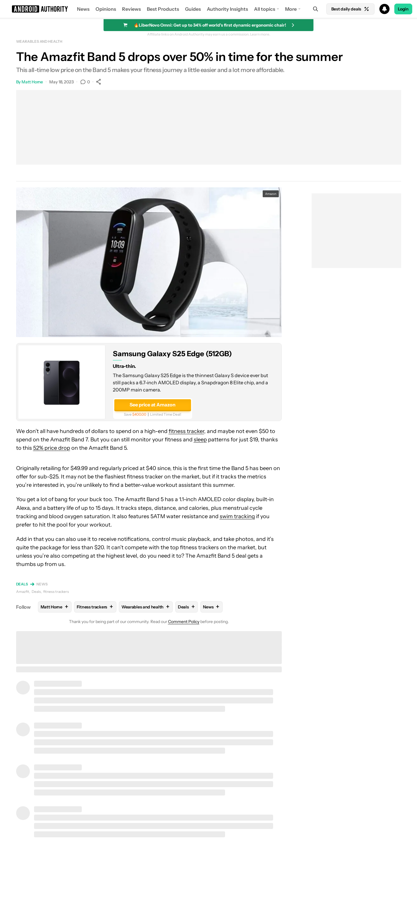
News (83, 9)
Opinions (106, 9)
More (291, 9)
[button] (208, 9)
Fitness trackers (95, 607)
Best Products (163, 9)
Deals (22, 584)
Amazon (270, 194)
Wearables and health (39, 41)
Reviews (131, 9)
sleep (200, 439)
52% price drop (51, 448)
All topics (264, 9)
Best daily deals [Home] (350, 9)
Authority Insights (227, 9)
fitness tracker (186, 431)
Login (403, 9)
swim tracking (237, 516)
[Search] (315, 9)
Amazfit (22, 591)
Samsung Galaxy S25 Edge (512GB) (172, 353)
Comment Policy (183, 621)
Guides (193, 9)
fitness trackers (56, 591)
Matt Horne (32, 82)
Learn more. (260, 34)
